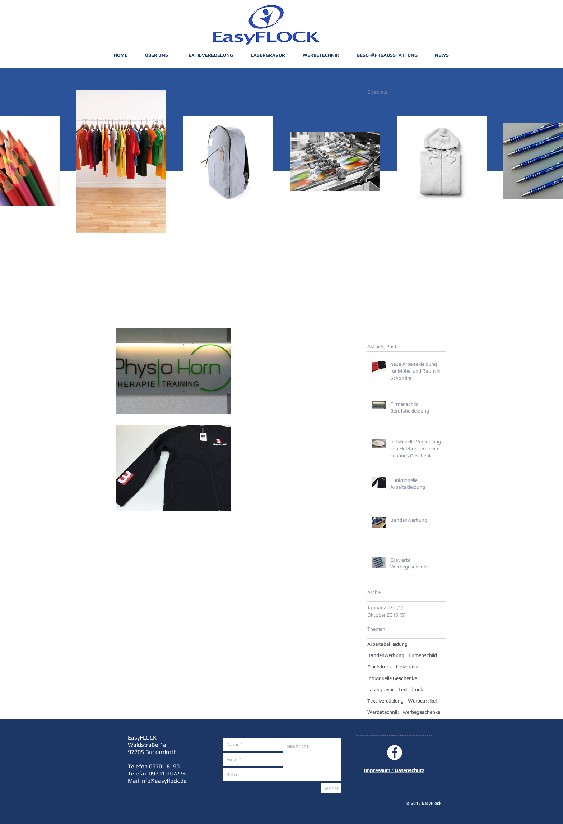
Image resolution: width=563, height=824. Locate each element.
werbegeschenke (421, 712)
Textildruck (410, 689)
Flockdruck (379, 666)
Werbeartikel (422, 701)
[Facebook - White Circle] (394, 752)
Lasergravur (380, 689)
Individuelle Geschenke (392, 678)
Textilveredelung (385, 701)
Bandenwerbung (385, 655)
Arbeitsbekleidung (387, 644)
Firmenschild (423, 655)
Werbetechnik (383, 712)
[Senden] (331, 788)
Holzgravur (408, 666)
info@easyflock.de (163, 780)
